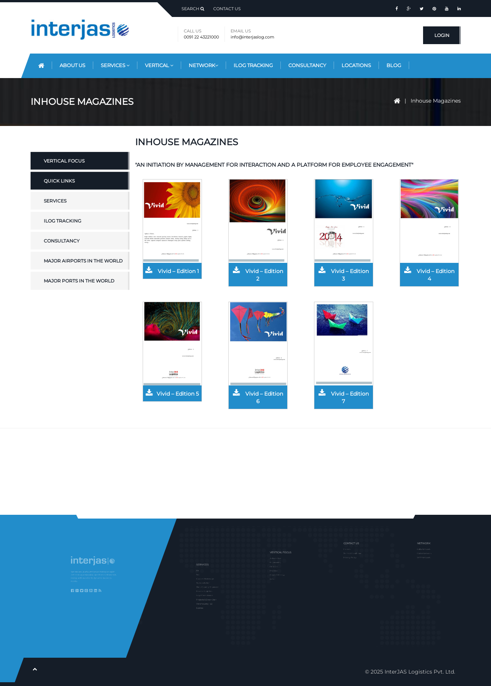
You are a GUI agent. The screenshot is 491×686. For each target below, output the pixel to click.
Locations (356, 65)
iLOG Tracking (62, 239)
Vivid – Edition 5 (172, 393)
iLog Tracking (253, 65)
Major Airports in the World (83, 279)
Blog (393, 65)
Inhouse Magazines (436, 100)
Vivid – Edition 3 (344, 275)
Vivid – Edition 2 (258, 275)
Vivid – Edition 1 (172, 271)
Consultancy (307, 65)
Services (115, 65)
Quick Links (59, 198)
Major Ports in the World (79, 299)
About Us (72, 65)
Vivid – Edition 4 (429, 275)
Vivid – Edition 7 (344, 397)
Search (193, 8)
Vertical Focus (64, 178)
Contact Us (227, 8)
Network (203, 65)
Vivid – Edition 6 (258, 397)
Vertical (159, 65)
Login (441, 35)
